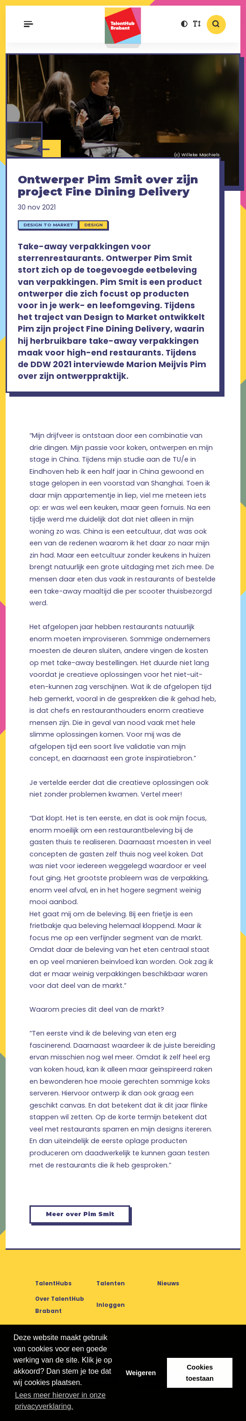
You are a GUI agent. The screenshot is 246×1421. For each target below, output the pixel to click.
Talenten (110, 1283)
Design (93, 224)
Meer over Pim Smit (80, 1214)
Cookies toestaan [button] (200, 1372)
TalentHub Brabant (123, 27)
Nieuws (168, 1283)
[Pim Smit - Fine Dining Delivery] (24, 140)
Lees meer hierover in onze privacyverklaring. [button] (60, 1400)
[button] (184, 24)
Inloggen (110, 1305)
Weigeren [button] (141, 1373)
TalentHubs (53, 1283)
